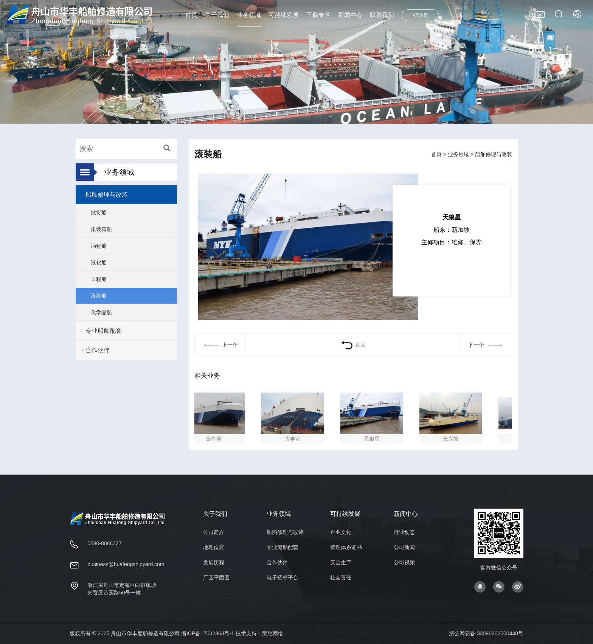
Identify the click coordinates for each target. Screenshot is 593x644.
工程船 (99, 279)
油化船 (99, 246)
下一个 (486, 345)
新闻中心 (350, 15)
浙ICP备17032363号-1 (207, 633)
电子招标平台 (282, 577)
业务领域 (249, 15)
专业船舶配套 (282, 547)
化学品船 (101, 312)
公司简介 (213, 532)
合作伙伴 (277, 562)
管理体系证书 (346, 547)
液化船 (99, 262)
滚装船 (99, 296)
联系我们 (382, 15)
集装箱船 (101, 229)
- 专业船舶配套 (102, 330)
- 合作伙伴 (96, 350)
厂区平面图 (216, 577)
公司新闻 (404, 547)
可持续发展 (284, 15)
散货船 (99, 212)
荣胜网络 (272, 633)
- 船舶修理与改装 (105, 194)
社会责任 (340, 577)
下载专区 (318, 15)
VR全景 (420, 15)
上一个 (220, 345)
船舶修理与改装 (285, 532)
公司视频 (404, 562)
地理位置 (213, 547)
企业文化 (340, 532)
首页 (191, 15)
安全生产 (340, 562)
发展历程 (213, 562)
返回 (353, 345)
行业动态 (404, 532)
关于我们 (217, 15)
